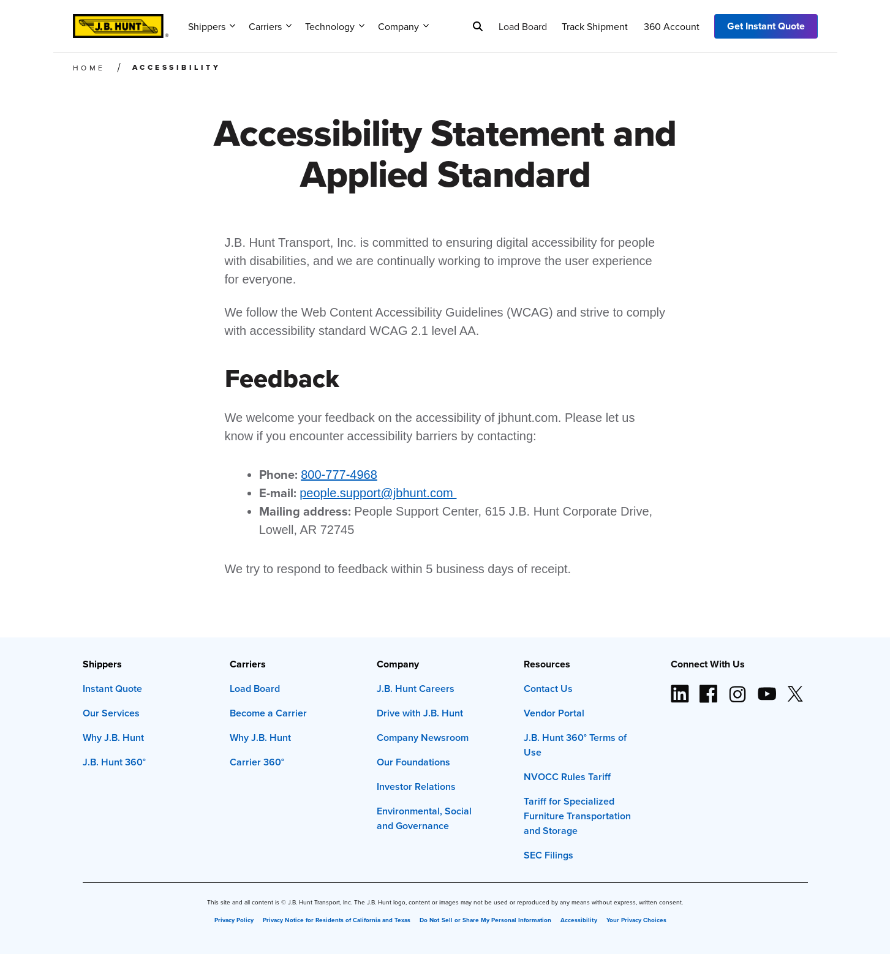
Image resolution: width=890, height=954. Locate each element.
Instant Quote (112, 689)
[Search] (478, 26)
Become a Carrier (268, 713)
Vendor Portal (554, 713)
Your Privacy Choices (636, 920)
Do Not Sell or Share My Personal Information (485, 920)
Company (403, 26)
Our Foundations (413, 762)
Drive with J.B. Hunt (420, 713)
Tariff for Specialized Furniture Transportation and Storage (577, 816)
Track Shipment (595, 26)
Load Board (523, 26)
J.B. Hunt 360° (114, 762)
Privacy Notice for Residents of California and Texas (336, 920)
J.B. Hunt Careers (415, 689)
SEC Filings (548, 855)
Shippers (211, 26)
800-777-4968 (339, 474)
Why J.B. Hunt (113, 738)
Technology (334, 26)
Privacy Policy (234, 920)
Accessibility (578, 920)
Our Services (111, 713)
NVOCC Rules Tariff (567, 777)
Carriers (270, 26)
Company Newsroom (423, 738)
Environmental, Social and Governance (424, 818)
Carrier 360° (257, 762)
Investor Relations (416, 786)
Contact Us (548, 689)
